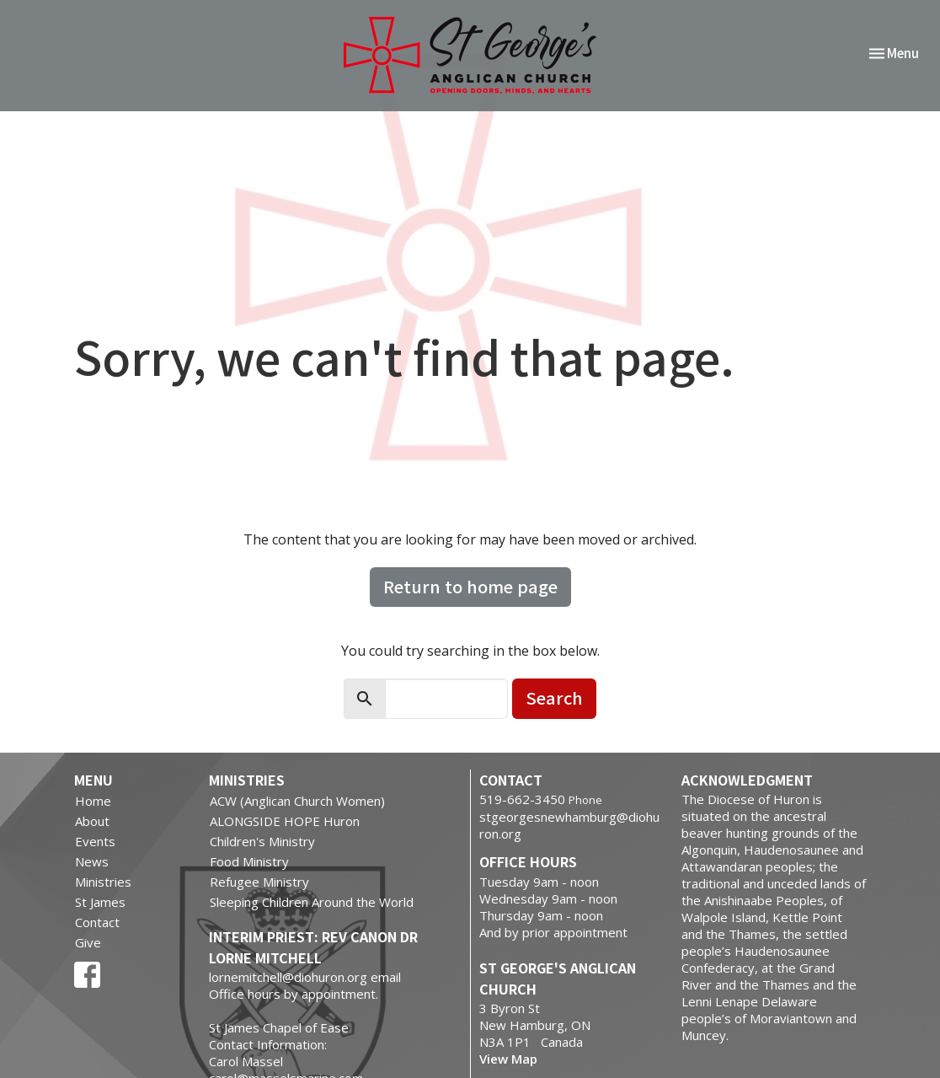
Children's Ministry (262, 841)
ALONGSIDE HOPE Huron (285, 821)
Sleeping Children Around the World (312, 901)
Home (93, 800)
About (92, 821)
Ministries (103, 881)
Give (88, 942)
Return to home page (470, 586)
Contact (97, 922)
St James (100, 901)
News (92, 861)
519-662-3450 (522, 799)
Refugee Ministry (259, 881)
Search (554, 697)
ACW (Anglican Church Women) (297, 800)
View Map (508, 1058)
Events (95, 841)
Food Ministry (249, 861)
